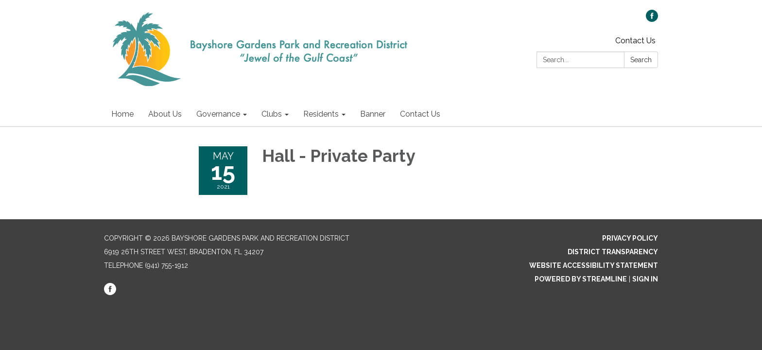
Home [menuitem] (122, 114)
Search (641, 60)
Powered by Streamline (581, 279)
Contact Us (635, 40)
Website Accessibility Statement (593, 265)
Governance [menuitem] (218, 114)
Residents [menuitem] (321, 114)
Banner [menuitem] (372, 114)
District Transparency (613, 252)
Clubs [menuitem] (271, 114)
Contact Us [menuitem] (420, 114)
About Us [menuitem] (165, 114)
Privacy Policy (630, 238)
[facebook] (652, 19)
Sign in (645, 279)
